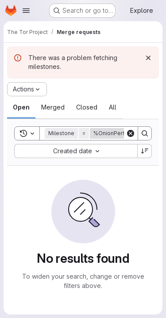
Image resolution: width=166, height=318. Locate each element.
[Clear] (130, 133)
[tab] (21, 107)
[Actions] (27, 89)
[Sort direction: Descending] (145, 151)
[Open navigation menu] (26, 11)
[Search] (145, 133)
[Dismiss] (148, 58)
